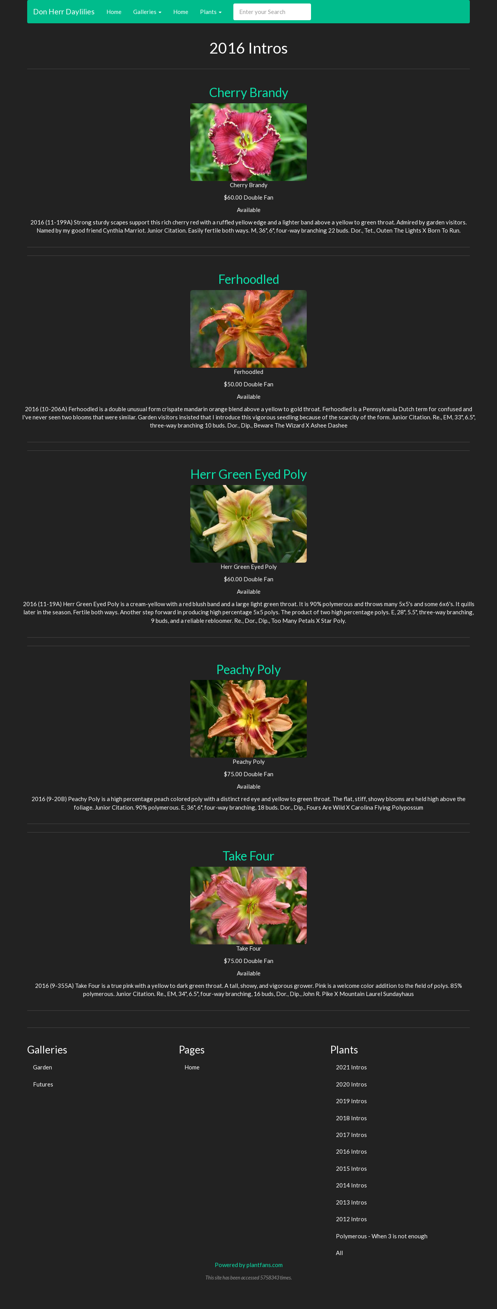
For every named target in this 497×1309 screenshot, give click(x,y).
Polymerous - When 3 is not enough (381, 1236)
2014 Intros (351, 1185)
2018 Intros (351, 1117)
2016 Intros (351, 1151)
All (339, 1252)
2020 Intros (351, 1084)
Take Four (248, 855)
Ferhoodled (248, 279)
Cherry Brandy (248, 92)
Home (114, 11)
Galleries (147, 11)
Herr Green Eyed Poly (248, 474)
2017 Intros (351, 1134)
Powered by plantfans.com (249, 1264)
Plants (211, 11)
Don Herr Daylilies (64, 11)
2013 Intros (351, 1202)
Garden (42, 1067)
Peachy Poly (248, 669)
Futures (43, 1084)
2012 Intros (351, 1218)
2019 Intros (351, 1100)
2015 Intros (351, 1168)
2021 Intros (351, 1067)
